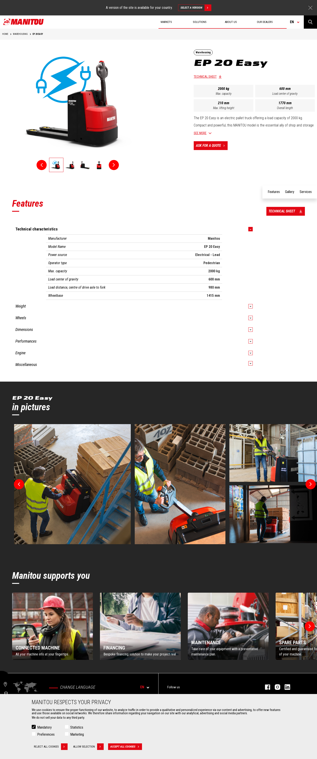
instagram (275, 687)
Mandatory (44, 727)
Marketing (77, 734)
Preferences (46, 734)
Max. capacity (224, 93)
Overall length (285, 107)
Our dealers (265, 22)
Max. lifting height (223, 107)
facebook (265, 687)
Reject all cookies (51, 746)
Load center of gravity (285, 93)
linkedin (285, 687)
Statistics (76, 727)
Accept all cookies (126, 746)
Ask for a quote (212, 145)
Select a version (196, 8)
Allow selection (88, 746)
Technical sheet (205, 76)
